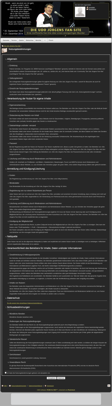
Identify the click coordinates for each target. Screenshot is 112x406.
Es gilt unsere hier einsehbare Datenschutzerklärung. (24, 303)
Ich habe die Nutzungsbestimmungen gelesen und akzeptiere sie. (27, 373)
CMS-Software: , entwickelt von (56, 390)
